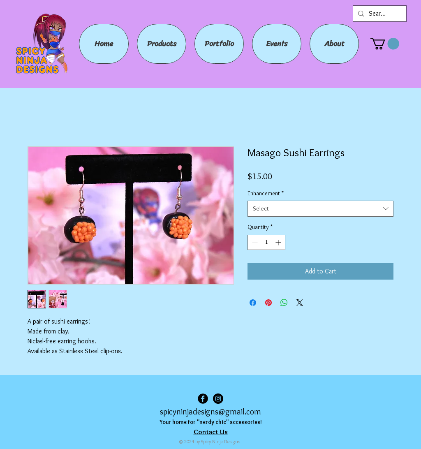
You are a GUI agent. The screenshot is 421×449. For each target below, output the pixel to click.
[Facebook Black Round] (203, 398)
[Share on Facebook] (253, 303)
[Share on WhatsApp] (284, 303)
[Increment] (279, 242)
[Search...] (379, 13)
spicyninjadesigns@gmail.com (210, 412)
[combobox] (320, 209)
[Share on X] (300, 303)
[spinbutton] (266, 242)
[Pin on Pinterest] (268, 303)
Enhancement (266, 193)
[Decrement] (254, 242)
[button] (384, 44)
